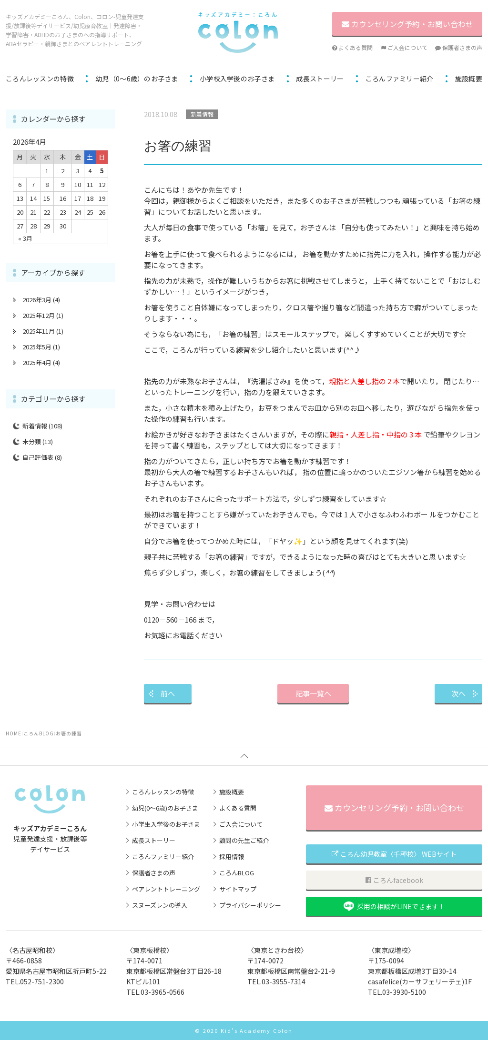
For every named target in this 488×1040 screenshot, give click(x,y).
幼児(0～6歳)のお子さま (165, 807)
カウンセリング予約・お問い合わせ (394, 807)
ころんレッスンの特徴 (40, 78)
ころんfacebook (394, 880)
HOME (13, 733)
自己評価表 (37, 457)
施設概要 (468, 78)
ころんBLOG (38, 733)
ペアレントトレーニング (166, 888)
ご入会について (403, 47)
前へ (168, 693)
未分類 (31, 441)
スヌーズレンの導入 (159, 905)
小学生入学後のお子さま (166, 824)
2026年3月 (36, 299)
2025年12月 (38, 315)
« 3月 (25, 238)
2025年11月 (38, 331)
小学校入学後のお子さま (237, 78)
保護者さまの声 (458, 47)
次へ (458, 693)
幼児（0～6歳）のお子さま (136, 78)
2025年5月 (36, 346)
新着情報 (34, 425)
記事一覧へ (313, 693)
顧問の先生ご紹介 (244, 840)
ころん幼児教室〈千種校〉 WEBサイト (394, 854)
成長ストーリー (320, 78)
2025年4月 (36, 362)
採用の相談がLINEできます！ (394, 906)
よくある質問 (352, 47)
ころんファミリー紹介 (400, 78)
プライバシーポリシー (250, 905)
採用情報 (231, 856)
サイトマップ (237, 888)
